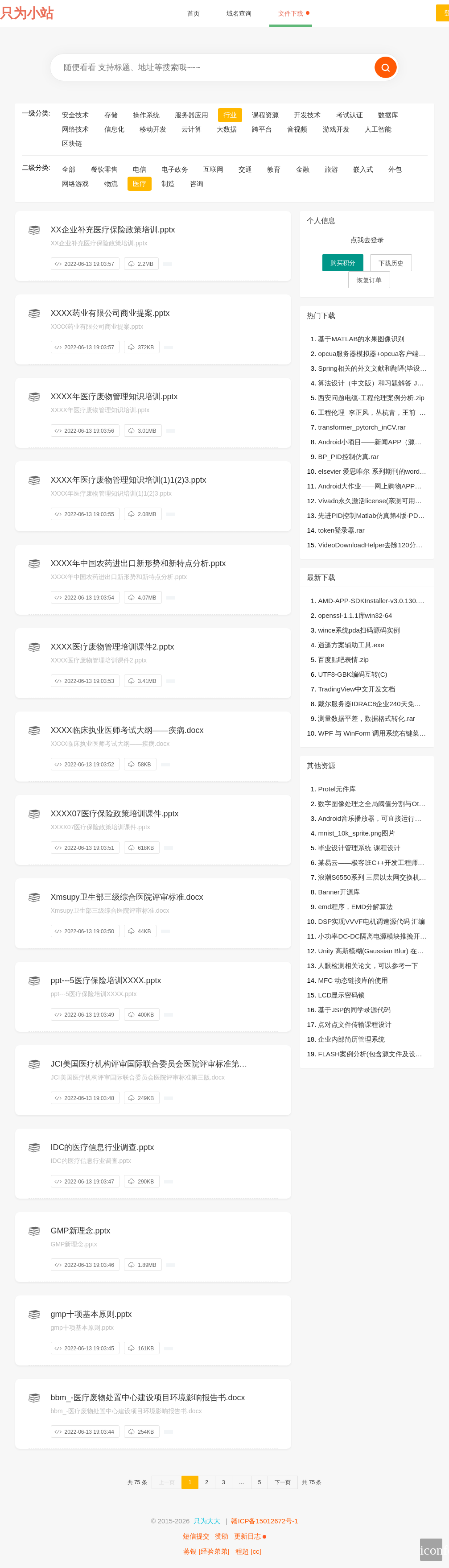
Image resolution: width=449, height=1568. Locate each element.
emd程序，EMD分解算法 (355, 906)
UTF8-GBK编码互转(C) (352, 674)
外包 (395, 169)
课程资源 (265, 115)
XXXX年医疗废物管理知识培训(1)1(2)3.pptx (128, 480)
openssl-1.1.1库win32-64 (355, 615)
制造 (168, 183)
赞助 (221, 1536)
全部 (68, 169)
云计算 (191, 129)
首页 (193, 13)
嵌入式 (363, 169)
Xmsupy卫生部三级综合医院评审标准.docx (127, 897)
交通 (245, 169)
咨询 (196, 183)
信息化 (114, 129)
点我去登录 (367, 240)
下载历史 (391, 263)
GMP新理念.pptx (81, 1230)
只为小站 (27, 13)
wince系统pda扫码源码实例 (359, 630)
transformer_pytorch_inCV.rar (361, 427)
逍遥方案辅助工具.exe (351, 645)
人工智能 (378, 129)
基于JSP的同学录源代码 (354, 1010)
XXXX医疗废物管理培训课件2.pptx (112, 646)
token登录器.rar (341, 530)
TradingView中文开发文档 (356, 689)
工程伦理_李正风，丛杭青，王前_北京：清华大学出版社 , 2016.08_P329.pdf (372, 413)
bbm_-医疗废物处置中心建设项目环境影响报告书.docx (148, 1397)
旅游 (331, 169)
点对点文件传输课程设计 (354, 1024)
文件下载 (293, 13)
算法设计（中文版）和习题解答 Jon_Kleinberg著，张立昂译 (371, 384)
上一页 (167, 1482)
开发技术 (307, 115)
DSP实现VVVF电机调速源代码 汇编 (371, 921)
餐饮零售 (104, 169)
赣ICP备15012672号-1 (264, 1521)
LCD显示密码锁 (341, 995)
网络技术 (75, 129)
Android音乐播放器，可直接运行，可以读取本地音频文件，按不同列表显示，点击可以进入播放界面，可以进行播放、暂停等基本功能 (371, 819)
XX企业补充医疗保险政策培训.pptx (113, 229)
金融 (302, 169)
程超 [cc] (248, 1551)
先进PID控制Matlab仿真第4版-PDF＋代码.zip (370, 516)
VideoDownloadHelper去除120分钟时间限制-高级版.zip (370, 545)
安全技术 (75, 115)
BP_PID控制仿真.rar (348, 456)
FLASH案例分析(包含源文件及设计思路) (370, 1054)
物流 (111, 183)
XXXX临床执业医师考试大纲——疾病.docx (127, 730)
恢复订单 (369, 280)
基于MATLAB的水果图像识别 (361, 339)
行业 (230, 115)
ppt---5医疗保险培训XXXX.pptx (106, 980)
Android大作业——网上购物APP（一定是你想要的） (366, 487)
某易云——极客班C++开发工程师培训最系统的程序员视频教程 (371, 863)
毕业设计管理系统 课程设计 (359, 848)
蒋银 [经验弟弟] (206, 1551)
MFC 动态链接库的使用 (353, 980)
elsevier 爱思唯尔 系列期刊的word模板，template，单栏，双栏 (372, 472)
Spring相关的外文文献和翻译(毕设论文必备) (372, 369)
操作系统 (146, 115)
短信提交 (196, 1536)
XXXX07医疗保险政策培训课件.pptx (115, 813)
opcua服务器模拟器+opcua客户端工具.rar (371, 354)
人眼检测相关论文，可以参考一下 (368, 965)
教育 (273, 169)
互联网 (213, 169)
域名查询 (239, 13)
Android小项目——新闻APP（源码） (366, 442)
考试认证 (349, 115)
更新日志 (250, 1536)
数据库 (388, 115)
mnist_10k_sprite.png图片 (356, 833)
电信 (139, 169)
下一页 (283, 1482)
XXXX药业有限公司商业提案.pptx (110, 313)
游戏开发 (336, 129)
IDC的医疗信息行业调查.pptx (102, 1147)
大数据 (227, 129)
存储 (111, 115)
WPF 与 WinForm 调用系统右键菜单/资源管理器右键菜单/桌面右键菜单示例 (370, 734)
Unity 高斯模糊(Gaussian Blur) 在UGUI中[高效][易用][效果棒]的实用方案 (372, 951)
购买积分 (342, 262)
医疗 (139, 183)
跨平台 (262, 129)
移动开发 (153, 129)
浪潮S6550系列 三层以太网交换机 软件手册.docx (369, 878)
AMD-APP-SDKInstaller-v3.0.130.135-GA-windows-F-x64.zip (371, 601)
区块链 (72, 143)
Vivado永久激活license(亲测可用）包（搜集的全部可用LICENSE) (369, 501)
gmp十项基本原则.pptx (91, 1314)
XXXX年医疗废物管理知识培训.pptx (114, 396)
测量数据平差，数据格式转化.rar (366, 718)
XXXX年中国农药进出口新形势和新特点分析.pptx (138, 563)
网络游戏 (75, 183)
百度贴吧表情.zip (343, 659)
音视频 (297, 129)
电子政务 (174, 169)
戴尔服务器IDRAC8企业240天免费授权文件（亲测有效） (369, 704)
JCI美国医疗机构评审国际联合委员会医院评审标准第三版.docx (149, 1064)
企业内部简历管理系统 (351, 1039)
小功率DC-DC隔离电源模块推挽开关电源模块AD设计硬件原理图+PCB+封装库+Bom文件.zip (372, 937)
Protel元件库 (336, 789)
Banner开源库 (338, 892)
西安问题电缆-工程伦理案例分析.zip (371, 397)
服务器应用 (191, 115)
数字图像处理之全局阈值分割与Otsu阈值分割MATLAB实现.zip (372, 804)
